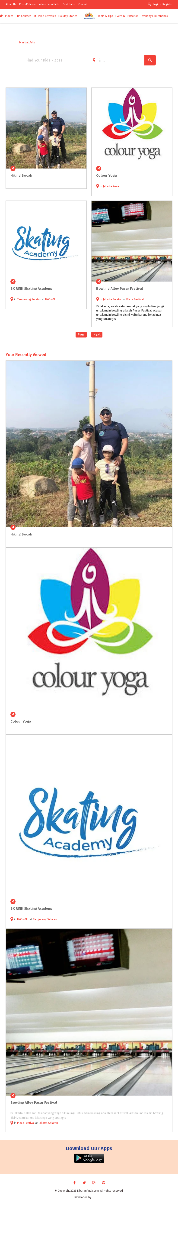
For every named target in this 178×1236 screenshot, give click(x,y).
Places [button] (9, 16)
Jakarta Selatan (112, 299)
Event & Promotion (127, 16)
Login (153, 4)
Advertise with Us (49, 4)
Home (10, 42)
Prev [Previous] (81, 335)
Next (96, 335)
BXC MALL (51, 299)
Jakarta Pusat (111, 186)
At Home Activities (45, 16)
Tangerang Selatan (29, 299)
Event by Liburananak (154, 16)
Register (167, 4)
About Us (11, 4)
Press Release (27, 4)
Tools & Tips (105, 16)
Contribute (69, 4)
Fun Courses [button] (23, 16)
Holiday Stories (67, 16)
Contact (82, 4)
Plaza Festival (135, 299)
